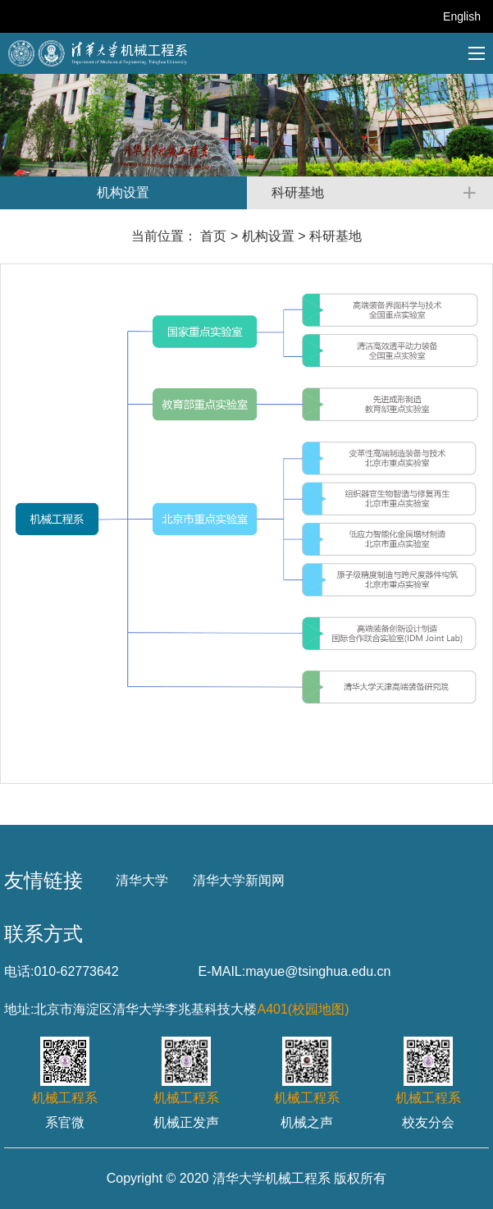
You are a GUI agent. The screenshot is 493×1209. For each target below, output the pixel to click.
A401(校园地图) (303, 1009)
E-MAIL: (221, 971)
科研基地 (335, 236)
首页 (213, 236)
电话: (19, 971)
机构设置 (268, 236)
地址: (19, 1009)
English (462, 16)
